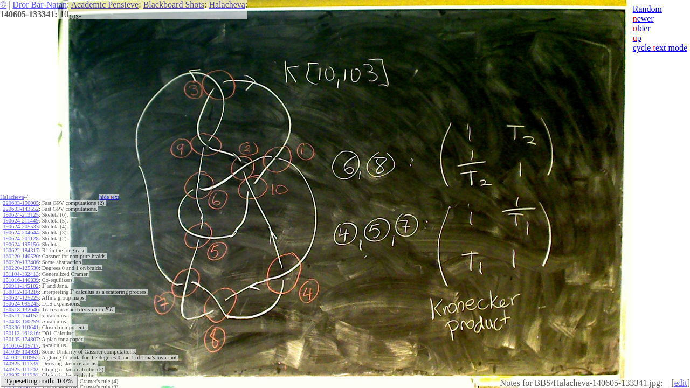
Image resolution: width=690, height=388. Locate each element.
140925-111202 (20, 369)
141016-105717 (21, 346)
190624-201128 (20, 238)
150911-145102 (20, 286)
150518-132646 (21, 310)
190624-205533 (21, 227)
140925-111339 (20, 363)
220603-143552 (21, 209)
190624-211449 (20, 221)
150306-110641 (20, 327)
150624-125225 (21, 298)
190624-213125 (21, 215)
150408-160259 (21, 321)
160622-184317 (21, 250)
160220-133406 (21, 262)
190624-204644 (21, 232)
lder (642, 28)
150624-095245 (21, 304)
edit (680, 382)
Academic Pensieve (105, 4)
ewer (643, 18)
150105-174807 (21, 339)
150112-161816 (20, 333)
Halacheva (227, 4)
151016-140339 (21, 280)
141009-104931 (21, 352)
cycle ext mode (660, 47)
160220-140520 (21, 256)
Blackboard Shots (173, 4)
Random (647, 8)
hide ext (109, 197)
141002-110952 (20, 358)
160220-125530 (21, 268)
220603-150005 (21, 203)
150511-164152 (20, 315)
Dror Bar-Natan (39, 4)
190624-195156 (21, 244)
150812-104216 (21, 292)
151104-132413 (20, 274)
